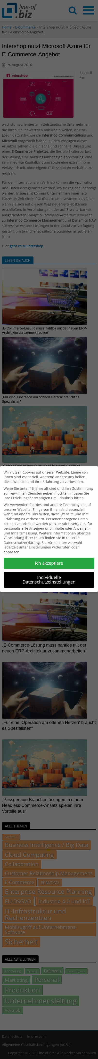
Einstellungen (40, 543)
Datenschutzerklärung (22, 538)
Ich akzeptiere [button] (49, 559)
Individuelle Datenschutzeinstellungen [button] (49, 575)
